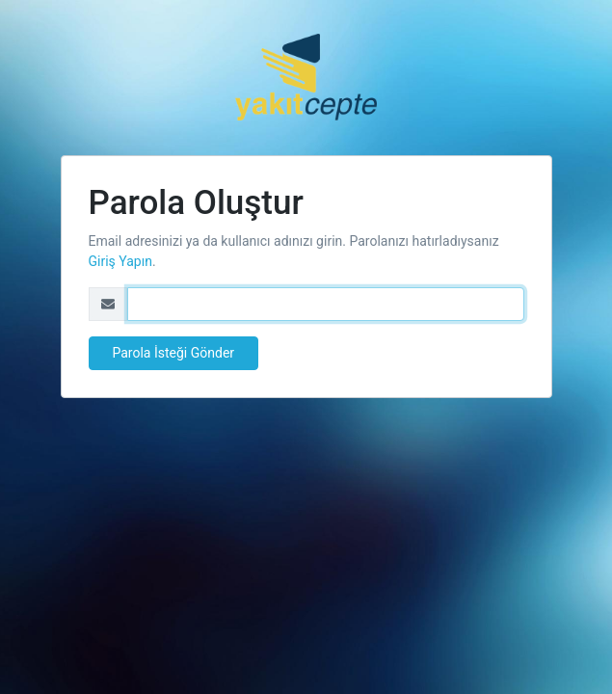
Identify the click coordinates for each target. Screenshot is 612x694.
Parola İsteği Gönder (174, 352)
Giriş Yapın (120, 261)
